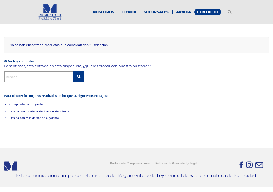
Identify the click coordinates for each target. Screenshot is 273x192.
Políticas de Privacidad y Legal (176, 163)
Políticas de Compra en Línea (130, 163)
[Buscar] (229, 12)
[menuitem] (104, 12)
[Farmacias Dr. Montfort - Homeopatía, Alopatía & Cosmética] (50, 12)
